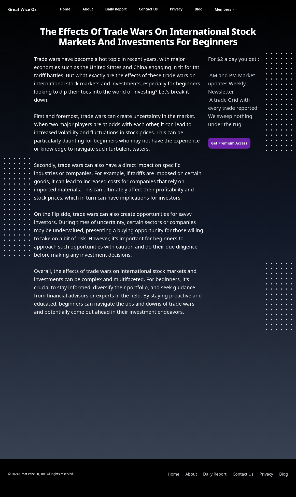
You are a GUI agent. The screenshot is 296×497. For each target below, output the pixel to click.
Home (65, 9)
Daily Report (116, 9)
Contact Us (148, 9)
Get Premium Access (229, 143)
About (87, 9)
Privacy (176, 9)
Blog (199, 9)
